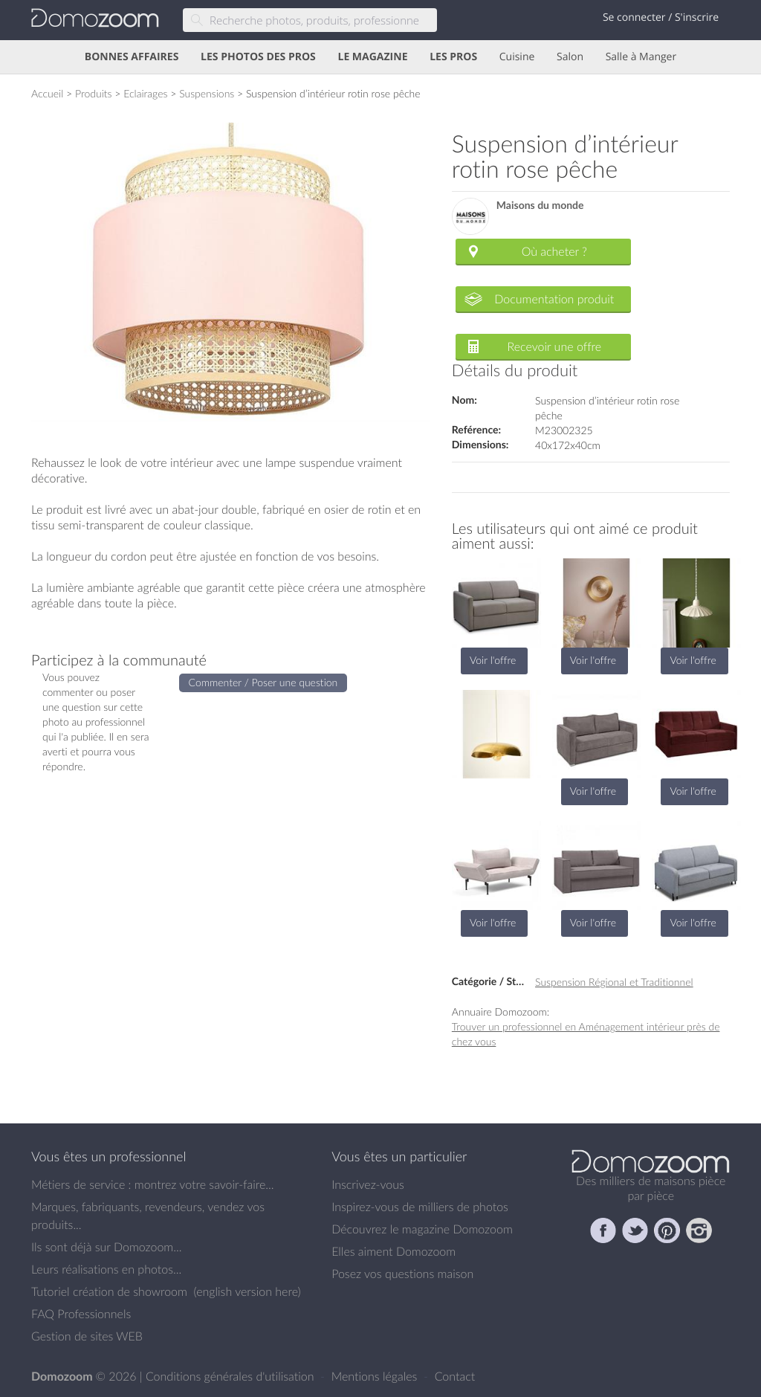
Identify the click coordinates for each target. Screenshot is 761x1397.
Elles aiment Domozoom (393, 1251)
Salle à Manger (641, 57)
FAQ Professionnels (81, 1314)
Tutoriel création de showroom (109, 1291)
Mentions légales (376, 1376)
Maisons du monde (540, 206)
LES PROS (453, 57)
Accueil (47, 93)
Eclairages (145, 93)
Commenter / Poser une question (263, 682)
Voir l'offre (493, 660)
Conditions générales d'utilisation (231, 1376)
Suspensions (206, 93)
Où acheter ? (554, 251)
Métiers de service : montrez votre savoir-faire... (152, 1184)
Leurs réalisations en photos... (106, 1269)
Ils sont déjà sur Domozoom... (106, 1247)
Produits (93, 93)
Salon (570, 57)
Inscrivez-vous (367, 1184)
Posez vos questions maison (402, 1273)
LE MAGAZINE (372, 57)
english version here (246, 1291)
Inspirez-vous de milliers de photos (419, 1206)
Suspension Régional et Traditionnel (614, 982)
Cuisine (517, 57)
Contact (455, 1376)
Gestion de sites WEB (87, 1336)
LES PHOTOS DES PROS (258, 57)
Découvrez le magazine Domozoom (422, 1229)
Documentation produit (554, 299)
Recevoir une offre (555, 346)
